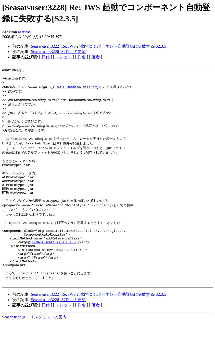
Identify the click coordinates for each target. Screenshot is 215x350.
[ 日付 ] (45, 57)
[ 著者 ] (95, 57)
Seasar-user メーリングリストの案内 (34, 345)
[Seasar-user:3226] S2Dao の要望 (58, 51)
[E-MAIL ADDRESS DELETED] (75, 89)
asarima (24, 32)
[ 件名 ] (81, 57)
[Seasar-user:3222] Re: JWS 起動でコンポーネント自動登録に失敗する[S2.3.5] (99, 46)
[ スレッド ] (63, 57)
